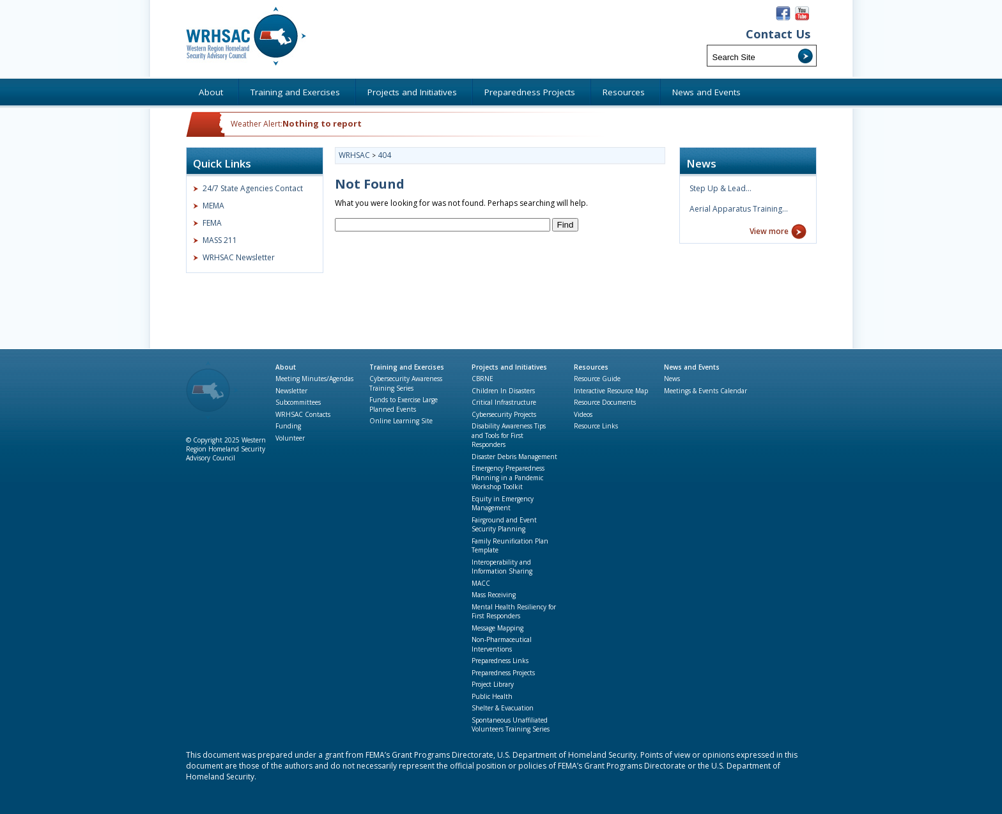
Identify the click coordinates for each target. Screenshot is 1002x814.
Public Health (492, 696)
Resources (591, 367)
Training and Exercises (406, 367)
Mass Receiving (494, 594)
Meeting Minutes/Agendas (314, 378)
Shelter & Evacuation (503, 707)
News (672, 378)
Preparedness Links (500, 660)
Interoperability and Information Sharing (502, 567)
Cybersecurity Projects (504, 414)
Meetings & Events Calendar (705, 390)
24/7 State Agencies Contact (253, 188)
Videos (583, 414)
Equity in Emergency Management (503, 503)
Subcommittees (298, 402)
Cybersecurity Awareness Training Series (405, 383)
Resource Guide (597, 378)
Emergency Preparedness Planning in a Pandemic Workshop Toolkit (508, 477)
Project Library (493, 684)
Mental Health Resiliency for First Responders (514, 611)
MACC (481, 583)
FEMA (212, 222)
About (285, 367)
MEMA (213, 205)
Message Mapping (497, 627)
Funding (288, 425)
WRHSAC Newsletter (239, 257)
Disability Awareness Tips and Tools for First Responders (509, 435)
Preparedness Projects (503, 672)
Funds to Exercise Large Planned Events (403, 404)
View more (769, 231)
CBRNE (482, 378)
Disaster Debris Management (514, 456)
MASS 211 (220, 240)
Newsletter (291, 390)
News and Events (692, 367)
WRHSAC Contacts (302, 414)
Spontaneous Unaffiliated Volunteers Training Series (511, 725)
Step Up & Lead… (721, 188)
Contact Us (778, 34)
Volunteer (290, 438)
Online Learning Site (401, 420)
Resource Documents (605, 402)
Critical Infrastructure (504, 402)
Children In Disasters (503, 390)
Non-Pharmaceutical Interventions (502, 644)
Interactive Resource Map (611, 390)
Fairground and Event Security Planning (504, 524)
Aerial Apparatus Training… (739, 208)
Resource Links (596, 425)
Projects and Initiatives (509, 367)
